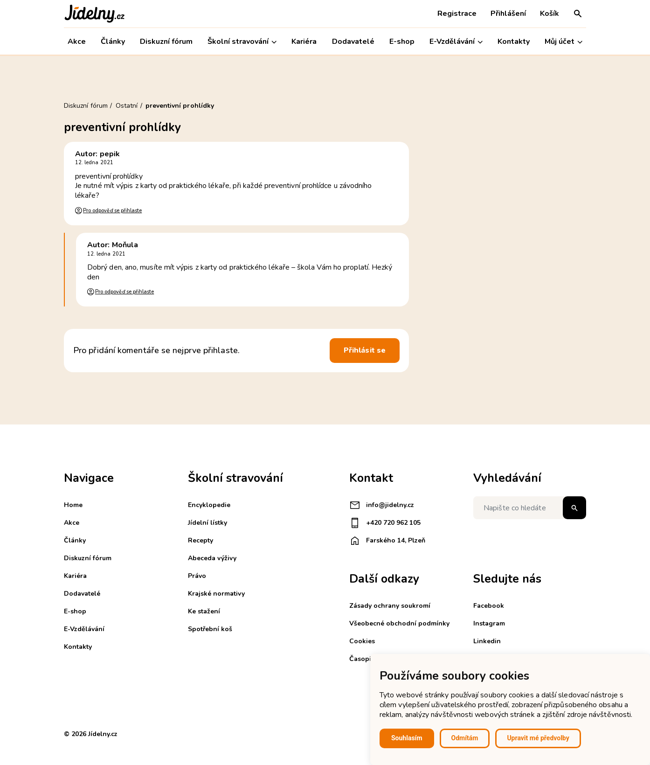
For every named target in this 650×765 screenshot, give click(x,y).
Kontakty (514, 41)
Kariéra (304, 41)
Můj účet (563, 42)
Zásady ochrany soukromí (389, 605)
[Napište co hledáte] (529, 507)
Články (113, 41)
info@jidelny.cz (381, 505)
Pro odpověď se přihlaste (112, 210)
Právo (197, 575)
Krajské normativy (216, 593)
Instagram (489, 623)
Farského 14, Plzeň (387, 540)
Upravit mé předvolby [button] (538, 738)
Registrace (457, 13)
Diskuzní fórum (166, 41)
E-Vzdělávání (456, 42)
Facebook (488, 605)
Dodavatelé (353, 41)
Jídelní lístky (207, 522)
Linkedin (487, 641)
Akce (77, 41)
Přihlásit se (365, 350)
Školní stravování (242, 42)
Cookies (362, 641)
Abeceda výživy (212, 558)
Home (73, 505)
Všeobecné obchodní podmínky (399, 623)
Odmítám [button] (464, 738)
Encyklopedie (209, 505)
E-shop (402, 41)
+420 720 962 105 (385, 523)
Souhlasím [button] (406, 738)
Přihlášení (508, 13)
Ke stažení (204, 611)
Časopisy (363, 658)
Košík (549, 13)
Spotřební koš (210, 629)
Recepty (200, 540)
